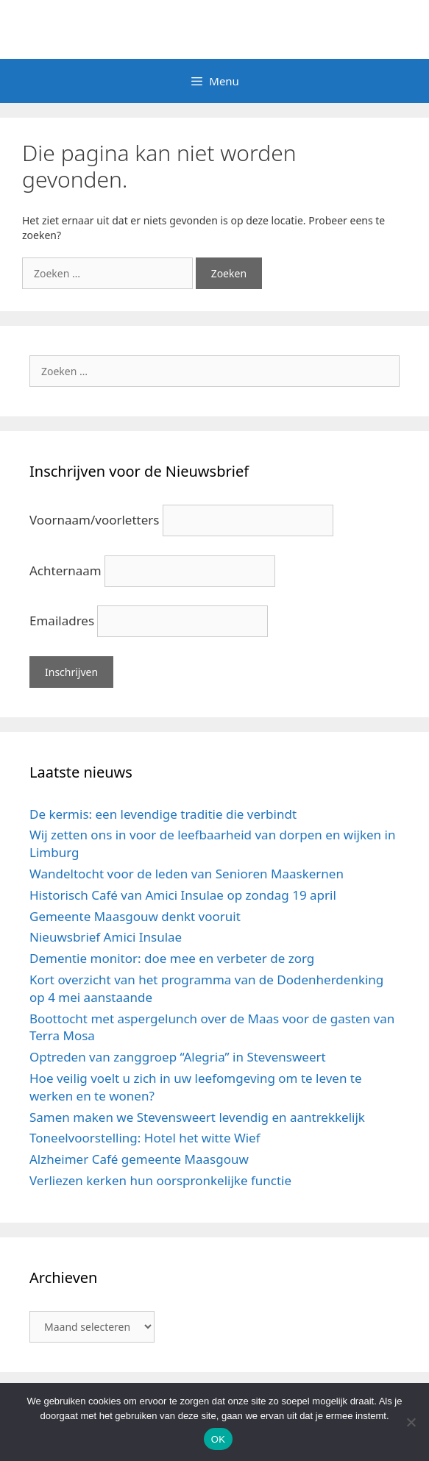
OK (218, 1439)
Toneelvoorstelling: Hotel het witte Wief (144, 1137)
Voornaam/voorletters (94, 519)
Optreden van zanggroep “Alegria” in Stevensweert (177, 1056)
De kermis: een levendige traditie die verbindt (163, 814)
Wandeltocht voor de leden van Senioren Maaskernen (186, 873)
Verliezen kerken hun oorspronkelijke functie (160, 1180)
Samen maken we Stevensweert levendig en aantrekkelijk (197, 1117)
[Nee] (410, 1422)
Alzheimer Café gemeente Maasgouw (139, 1159)
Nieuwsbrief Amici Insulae (105, 936)
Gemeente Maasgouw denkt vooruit (135, 916)
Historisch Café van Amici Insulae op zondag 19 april (182, 894)
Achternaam (65, 570)
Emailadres (61, 620)
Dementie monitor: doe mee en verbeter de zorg (171, 958)
